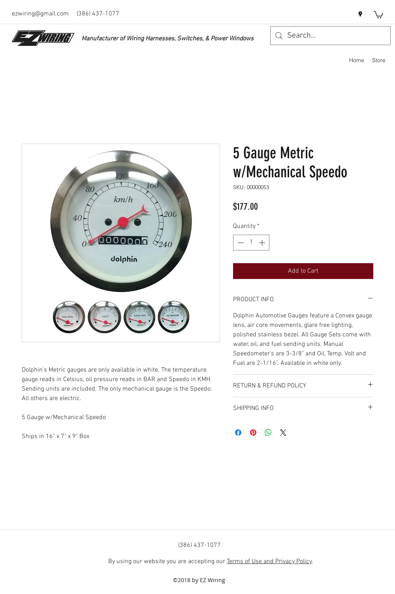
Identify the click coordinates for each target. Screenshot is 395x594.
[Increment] (262, 242)
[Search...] (330, 36)
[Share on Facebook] (238, 432)
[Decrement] (239, 242)
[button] (378, 14)
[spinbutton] (251, 242)
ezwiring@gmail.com (40, 14)
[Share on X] (283, 432)
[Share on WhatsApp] (268, 432)
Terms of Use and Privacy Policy (269, 562)
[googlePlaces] (360, 14)
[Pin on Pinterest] (253, 432)
